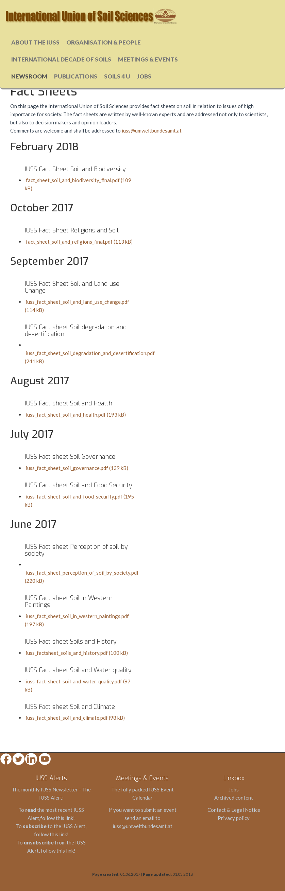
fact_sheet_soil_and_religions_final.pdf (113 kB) (79, 242)
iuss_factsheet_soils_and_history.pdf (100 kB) (76, 653)
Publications (75, 76)
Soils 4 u (117, 76)
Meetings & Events (148, 59)
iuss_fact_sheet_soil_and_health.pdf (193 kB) (75, 415)
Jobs (144, 76)
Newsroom (29, 76)
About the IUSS (35, 42)
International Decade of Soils (61, 59)
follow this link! (57, 818)
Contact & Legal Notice (233, 810)
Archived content (233, 797)
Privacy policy (234, 818)
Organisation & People (103, 42)
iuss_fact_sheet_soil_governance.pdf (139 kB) (76, 468)
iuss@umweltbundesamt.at (152, 130)
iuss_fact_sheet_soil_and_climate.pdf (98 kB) (75, 718)
